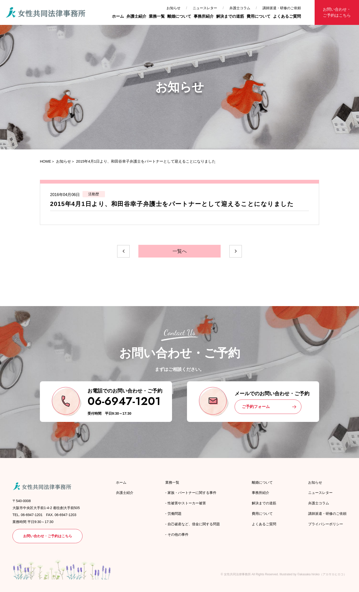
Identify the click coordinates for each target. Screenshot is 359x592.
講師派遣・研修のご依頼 (282, 8)
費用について (258, 16)
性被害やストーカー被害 (187, 503)
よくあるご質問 (287, 16)
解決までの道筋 (230, 16)
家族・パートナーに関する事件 (192, 493)
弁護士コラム (239, 8)
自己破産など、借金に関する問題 (194, 524)
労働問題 (174, 514)
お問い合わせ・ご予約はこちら (337, 12)
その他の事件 (178, 534)
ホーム (118, 16)
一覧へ (180, 251)
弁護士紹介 (136, 16)
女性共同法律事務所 (237, 574)
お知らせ (173, 8)
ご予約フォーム (256, 406)
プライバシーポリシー (325, 524)
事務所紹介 (204, 16)
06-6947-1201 (124, 401)
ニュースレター (205, 8)
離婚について (179, 16)
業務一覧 (157, 16)
